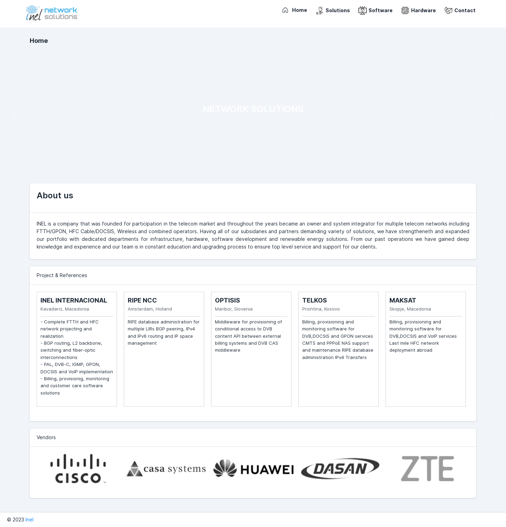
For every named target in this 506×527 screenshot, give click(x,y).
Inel (29, 519)
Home (39, 40)
